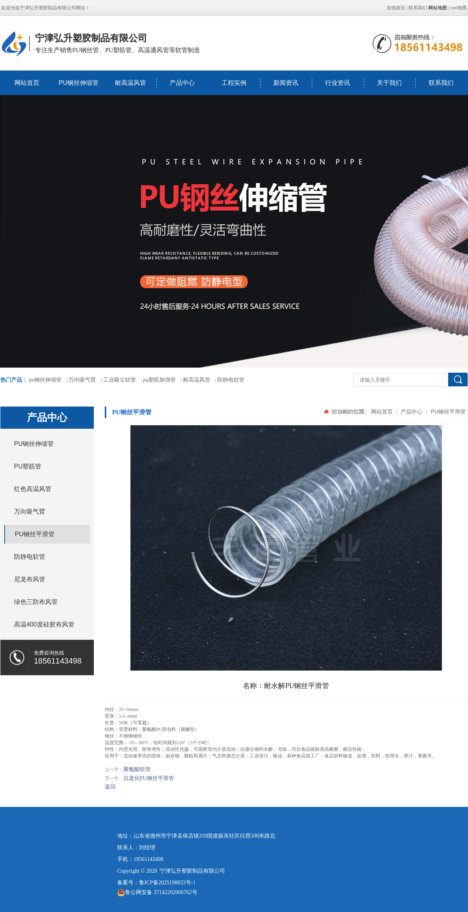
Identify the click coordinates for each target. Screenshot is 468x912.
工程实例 (234, 82)
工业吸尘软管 (119, 380)
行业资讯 (337, 82)
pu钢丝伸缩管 (45, 380)
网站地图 (437, 8)
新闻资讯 (285, 82)
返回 (110, 787)
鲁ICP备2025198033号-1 (167, 883)
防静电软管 (231, 380)
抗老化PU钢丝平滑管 (148, 778)
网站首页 (26, 82)
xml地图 (458, 8)
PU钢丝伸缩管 (79, 82)
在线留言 (396, 8)
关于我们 (389, 82)
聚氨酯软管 (137, 769)
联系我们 (417, 8)
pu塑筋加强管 (159, 380)
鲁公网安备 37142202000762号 (157, 892)
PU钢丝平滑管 (447, 411)
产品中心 (182, 82)
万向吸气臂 (82, 380)
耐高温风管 (130, 82)
